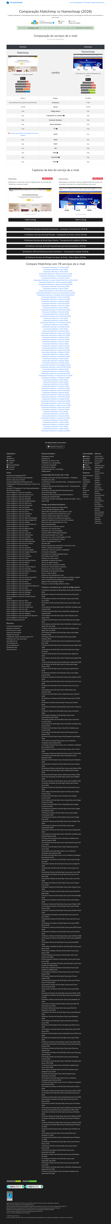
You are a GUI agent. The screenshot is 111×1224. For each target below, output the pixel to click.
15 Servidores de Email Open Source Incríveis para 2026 (60, 665)
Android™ (11, 461)
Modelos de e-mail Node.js (50, 558)
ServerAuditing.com (13, 645)
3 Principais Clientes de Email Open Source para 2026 (61, 753)
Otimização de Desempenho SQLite (53, 571)
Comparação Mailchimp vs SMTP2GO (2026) (55, 397)
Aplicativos (11, 453)
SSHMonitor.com (12, 647)
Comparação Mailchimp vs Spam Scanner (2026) (55, 405)
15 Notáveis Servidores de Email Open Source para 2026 (60, 884)
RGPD (85, 486)
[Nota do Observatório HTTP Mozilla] (23, 89)
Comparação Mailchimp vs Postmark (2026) (55, 386)
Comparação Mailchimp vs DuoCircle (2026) (55, 306)
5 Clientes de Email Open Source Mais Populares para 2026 (61, 621)
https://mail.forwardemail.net (84, 28)
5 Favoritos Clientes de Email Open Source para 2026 (61, 911)
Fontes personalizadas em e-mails (52, 535)
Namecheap (88, 51)
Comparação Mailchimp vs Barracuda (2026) (55, 287)
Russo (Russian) (99, 506)
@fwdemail (87, 463)
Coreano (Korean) (99, 495)
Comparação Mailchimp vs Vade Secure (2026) (55, 418)
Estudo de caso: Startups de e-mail (53, 575)
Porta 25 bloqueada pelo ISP (16, 620)
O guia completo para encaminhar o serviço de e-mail (58, 546)
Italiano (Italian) (99, 490)
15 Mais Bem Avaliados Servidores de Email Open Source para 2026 (61, 948)
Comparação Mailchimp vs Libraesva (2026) (55, 346)
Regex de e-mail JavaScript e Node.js (53, 539)
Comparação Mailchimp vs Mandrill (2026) (55, 363)
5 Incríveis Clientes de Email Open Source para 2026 (61, 897)
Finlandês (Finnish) (97, 470)
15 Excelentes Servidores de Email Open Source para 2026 (61, 765)
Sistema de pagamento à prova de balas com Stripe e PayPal (61, 577)
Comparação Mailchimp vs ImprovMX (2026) (55, 340)
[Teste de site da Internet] (16, 1186)
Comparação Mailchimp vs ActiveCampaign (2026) (55, 276)
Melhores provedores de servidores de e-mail (56, 514)
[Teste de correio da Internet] (34, 1186)
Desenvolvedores (48, 453)
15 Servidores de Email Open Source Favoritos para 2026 (61, 682)
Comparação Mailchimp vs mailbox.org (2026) (55, 431)
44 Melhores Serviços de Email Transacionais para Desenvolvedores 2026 (55, 246)
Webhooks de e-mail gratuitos (51, 463)
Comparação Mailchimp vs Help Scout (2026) (55, 333)
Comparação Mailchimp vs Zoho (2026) (55, 427)
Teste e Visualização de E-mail (51, 541)
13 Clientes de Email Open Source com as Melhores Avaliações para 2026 (61, 746)
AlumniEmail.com (12, 641)
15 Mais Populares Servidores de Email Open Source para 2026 (60, 956)
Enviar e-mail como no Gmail (16, 480)
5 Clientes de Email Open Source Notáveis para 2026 (60, 1110)
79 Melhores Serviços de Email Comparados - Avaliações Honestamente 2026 (55, 229)
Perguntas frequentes (97, 3)
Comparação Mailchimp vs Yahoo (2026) (55, 420)
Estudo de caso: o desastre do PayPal (53, 565)
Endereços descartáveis (14, 633)
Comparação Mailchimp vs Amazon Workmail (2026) (55, 282)
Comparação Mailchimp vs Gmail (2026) (55, 325)
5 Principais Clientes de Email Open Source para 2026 (59, 638)
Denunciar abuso (86, 491)
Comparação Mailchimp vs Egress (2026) (55, 308)
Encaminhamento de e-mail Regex (52, 469)
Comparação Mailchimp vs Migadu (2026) (55, 369)
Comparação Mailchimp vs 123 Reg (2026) (55, 267)
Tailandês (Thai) (99, 514)
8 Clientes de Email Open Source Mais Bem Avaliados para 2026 (60, 729)
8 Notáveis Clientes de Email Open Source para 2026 (61, 888)
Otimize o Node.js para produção (52, 548)
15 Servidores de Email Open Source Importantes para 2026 (59, 691)
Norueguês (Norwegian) (98, 498)
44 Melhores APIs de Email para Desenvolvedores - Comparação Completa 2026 (55, 251)
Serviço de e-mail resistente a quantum (54, 567)
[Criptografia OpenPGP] (59, 157)
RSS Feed (87, 469)
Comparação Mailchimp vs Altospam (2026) (55, 278)
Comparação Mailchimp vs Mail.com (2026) (55, 348)
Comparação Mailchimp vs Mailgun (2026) (55, 354)
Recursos (10, 623)
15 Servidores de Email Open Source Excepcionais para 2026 (61, 642)
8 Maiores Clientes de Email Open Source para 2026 (61, 788)
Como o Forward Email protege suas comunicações (58, 579)
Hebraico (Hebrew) (97, 479)
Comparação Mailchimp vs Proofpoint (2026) (55, 388)
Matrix (86, 465)
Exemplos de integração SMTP (16, 476)
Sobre (84, 478)
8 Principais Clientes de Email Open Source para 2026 (61, 604)
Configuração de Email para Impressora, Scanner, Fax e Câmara (23, 485)
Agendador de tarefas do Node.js (52, 560)
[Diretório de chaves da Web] (57, 162)
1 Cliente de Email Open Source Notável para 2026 (61, 662)
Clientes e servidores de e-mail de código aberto (61, 587)
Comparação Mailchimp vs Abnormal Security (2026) (55, 274)
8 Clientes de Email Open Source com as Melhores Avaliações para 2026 (61, 856)
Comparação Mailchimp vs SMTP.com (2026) (55, 395)
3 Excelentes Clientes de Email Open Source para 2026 (61, 1104)
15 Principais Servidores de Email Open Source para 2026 (60, 600)
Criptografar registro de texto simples (20, 637)
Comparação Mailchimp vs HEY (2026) (55, 329)
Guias (9, 473)
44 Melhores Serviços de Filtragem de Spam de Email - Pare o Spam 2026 (55, 257)
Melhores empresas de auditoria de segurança (56, 518)
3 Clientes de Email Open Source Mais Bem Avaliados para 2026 (60, 612)
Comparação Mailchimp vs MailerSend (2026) (55, 350)
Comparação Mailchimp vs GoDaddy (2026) (55, 327)
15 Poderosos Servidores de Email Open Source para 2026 (61, 699)
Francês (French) (99, 473)
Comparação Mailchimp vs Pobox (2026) (55, 382)
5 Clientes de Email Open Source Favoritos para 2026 (59, 797)
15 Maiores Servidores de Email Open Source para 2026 (60, 784)
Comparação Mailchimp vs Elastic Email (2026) (55, 310)
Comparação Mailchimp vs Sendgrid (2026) (55, 399)
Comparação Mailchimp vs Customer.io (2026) (55, 299)
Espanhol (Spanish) (97, 509)
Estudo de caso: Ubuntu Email (51, 529)
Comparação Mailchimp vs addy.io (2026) (56, 429)
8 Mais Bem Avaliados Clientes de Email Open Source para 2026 (60, 969)
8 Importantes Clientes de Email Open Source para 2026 (61, 920)
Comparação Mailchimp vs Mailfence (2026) (55, 352)
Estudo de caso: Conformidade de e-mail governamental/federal (54, 523)
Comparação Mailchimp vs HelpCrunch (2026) (55, 335)
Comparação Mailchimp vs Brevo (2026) (55, 289)
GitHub (86, 461)
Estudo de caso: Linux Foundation (52, 531)
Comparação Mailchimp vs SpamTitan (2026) (55, 407)
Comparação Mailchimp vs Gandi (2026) (55, 320)
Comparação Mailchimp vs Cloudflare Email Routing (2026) (55, 295)
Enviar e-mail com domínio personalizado (19, 478)
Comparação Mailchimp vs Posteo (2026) (55, 384)
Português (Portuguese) (98, 503)
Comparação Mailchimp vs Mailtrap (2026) (55, 361)
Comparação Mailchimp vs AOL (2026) (55, 270)
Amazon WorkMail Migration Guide (53, 509)
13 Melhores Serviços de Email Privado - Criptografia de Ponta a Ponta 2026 (55, 235)
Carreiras (85, 497)
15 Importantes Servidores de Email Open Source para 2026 (60, 916)
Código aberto (46, 471)
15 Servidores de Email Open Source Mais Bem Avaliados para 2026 (61, 608)
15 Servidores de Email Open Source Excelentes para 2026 (60, 651)
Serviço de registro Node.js (50, 563)
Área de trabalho (13, 465)
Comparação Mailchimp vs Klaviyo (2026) (55, 344)
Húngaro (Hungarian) (98, 483)
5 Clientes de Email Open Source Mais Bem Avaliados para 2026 (60, 629)
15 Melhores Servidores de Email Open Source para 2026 (61, 591)
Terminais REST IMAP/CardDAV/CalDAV (54, 533)
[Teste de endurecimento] (23, 82)
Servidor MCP (46, 543)
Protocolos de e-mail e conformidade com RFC (56, 537)
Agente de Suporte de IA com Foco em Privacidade (58, 520)
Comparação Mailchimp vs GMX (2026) (55, 318)
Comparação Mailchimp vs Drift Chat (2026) (55, 303)
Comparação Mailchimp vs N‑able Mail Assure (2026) (55, 376)
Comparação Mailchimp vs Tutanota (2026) (55, 416)
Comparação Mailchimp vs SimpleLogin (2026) (55, 401)
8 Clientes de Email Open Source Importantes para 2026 (61, 1034)
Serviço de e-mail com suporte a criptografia (55, 550)
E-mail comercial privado (14, 626)
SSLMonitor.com (12, 649)
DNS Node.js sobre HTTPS (50, 556)
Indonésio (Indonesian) (98, 487)
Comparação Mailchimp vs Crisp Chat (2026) (55, 297)
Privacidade (86, 3)
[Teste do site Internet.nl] (22, 84)
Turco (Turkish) (99, 516)
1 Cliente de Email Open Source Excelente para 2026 (60, 655)
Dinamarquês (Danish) (98, 463)
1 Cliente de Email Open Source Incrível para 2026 (60, 670)
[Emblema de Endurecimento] (10, 1196)
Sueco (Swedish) (99, 512)
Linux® (10, 463)
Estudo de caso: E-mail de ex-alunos (53, 526)
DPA (84, 488)
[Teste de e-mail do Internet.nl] (22, 86)
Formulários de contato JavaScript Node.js (55, 554)
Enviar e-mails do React (49, 573)
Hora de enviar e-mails (14, 630)
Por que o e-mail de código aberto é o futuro (55, 584)
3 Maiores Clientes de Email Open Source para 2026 (61, 1123)
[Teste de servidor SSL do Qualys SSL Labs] (23, 91)
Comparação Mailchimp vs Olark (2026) (55, 380)
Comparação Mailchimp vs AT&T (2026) (55, 272)
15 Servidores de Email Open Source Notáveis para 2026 (61, 659)
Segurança (86, 480)
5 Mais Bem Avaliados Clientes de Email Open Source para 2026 (60, 952)
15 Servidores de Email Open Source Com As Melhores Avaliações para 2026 (59, 1079)
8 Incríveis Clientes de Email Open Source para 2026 (61, 781)
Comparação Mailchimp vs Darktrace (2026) (55, 301)
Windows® (10, 459)
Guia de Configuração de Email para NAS (19, 482)
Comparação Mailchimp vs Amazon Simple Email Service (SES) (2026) (55, 280)
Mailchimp (23, 52)
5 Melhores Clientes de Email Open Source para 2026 (61, 678)
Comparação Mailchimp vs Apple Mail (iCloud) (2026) (55, 284)
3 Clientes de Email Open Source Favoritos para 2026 (61, 1130)
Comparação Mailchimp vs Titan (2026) (55, 412)
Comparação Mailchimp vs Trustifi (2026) (55, 414)
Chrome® (11, 467)
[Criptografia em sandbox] (64, 116)
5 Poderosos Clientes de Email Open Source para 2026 (61, 1042)
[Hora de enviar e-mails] (57, 129)
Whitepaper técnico (48, 456)
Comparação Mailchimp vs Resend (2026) (55, 393)
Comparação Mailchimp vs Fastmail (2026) (55, 312)
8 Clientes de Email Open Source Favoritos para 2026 (60, 687)
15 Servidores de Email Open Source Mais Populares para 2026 (60, 617)
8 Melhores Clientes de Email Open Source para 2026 (60, 595)
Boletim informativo (86, 458)
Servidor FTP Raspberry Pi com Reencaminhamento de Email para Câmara (23, 489)
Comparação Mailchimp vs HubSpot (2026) (55, 337)
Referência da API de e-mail (50, 461)
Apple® (9, 456)
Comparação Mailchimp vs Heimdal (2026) (55, 331)
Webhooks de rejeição (49, 467)
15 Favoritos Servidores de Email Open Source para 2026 (60, 907)
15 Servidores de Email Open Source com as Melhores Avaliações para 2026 (59, 742)
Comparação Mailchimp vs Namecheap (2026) (55, 373)
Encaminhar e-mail (33, 28)
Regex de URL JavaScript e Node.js (53, 582)
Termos (85, 484)
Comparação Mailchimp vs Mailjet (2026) (55, 359)
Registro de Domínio (13, 635)
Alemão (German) (97, 476)
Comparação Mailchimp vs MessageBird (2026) (55, 365)
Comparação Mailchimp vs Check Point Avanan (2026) (55, 291)
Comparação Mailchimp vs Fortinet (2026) (55, 314)
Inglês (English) (99, 467)
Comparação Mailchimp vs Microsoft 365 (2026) (55, 367)
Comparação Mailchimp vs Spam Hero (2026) (55, 403)
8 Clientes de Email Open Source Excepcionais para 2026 (61, 761)
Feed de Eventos (88, 476)
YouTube (86, 467)
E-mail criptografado (75, 3)
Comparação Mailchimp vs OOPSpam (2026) (55, 378)
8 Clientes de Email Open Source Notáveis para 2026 (61, 775)
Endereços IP (46, 459)
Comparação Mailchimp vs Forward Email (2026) (55, 316)
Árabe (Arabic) (99, 456)
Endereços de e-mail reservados (17, 639)
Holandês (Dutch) (99, 465)
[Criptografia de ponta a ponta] (57, 153)
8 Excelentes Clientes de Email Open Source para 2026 (61, 768)
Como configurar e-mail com (19, 493)
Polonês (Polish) (99, 501)
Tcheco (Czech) (99, 460)
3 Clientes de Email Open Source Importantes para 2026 (60, 695)
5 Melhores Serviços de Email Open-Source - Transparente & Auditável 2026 (55, 240)
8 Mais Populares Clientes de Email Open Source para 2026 (61, 960)
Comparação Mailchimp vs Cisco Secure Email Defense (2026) (55, 293)
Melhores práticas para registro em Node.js (55, 516)
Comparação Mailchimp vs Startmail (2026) (55, 410)
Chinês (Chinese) (99, 458)
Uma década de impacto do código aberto (55, 507)
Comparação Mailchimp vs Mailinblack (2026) (55, 357)
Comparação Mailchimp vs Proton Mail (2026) (55, 390)
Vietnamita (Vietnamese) (98, 522)
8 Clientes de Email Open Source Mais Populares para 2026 (61, 738)
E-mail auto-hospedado (49, 465)
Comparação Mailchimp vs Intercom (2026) (55, 342)
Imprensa (86, 495)
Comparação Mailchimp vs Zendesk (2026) (55, 424)
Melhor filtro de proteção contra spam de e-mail (57, 512)
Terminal (10, 469)
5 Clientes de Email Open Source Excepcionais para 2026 (61, 646)
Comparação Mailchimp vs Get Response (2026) (55, 323)
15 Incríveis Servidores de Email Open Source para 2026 (60, 778)
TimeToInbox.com (12, 643)
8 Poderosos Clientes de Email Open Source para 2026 (60, 704)
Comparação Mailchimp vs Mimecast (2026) (55, 371)
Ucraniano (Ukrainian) (98, 518)
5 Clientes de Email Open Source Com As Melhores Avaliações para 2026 (61, 1083)
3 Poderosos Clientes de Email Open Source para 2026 (59, 814)
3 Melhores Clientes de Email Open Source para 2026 (61, 822)
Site (23, 78)
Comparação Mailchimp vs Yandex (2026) (55, 422)
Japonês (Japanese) (97, 492)
